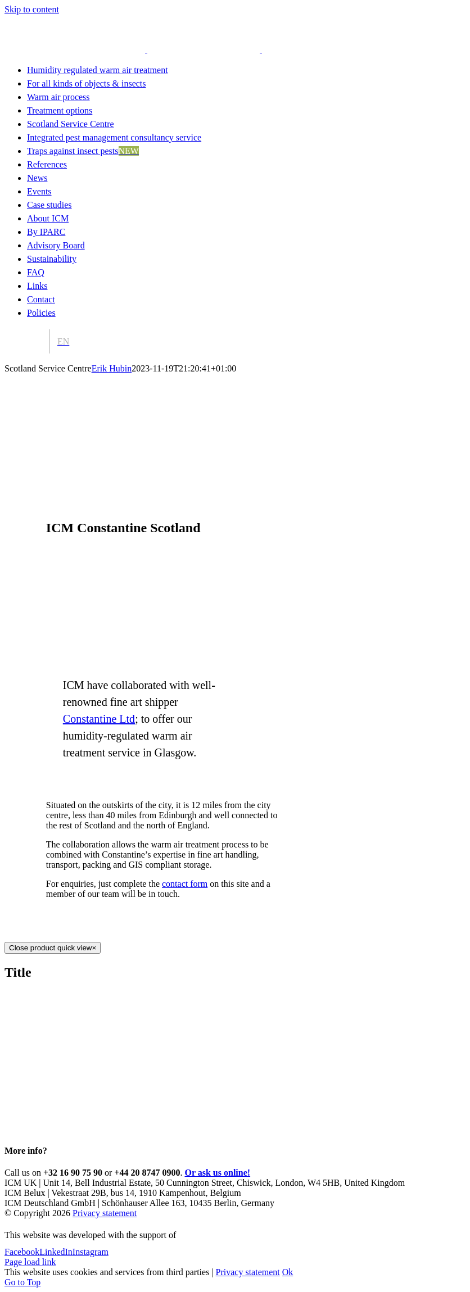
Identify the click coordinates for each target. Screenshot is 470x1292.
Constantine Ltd (99, 719)
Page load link (30, 1262)
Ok (287, 1272)
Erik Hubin (112, 368)
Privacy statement (105, 1213)
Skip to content (31, 9)
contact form (184, 883)
